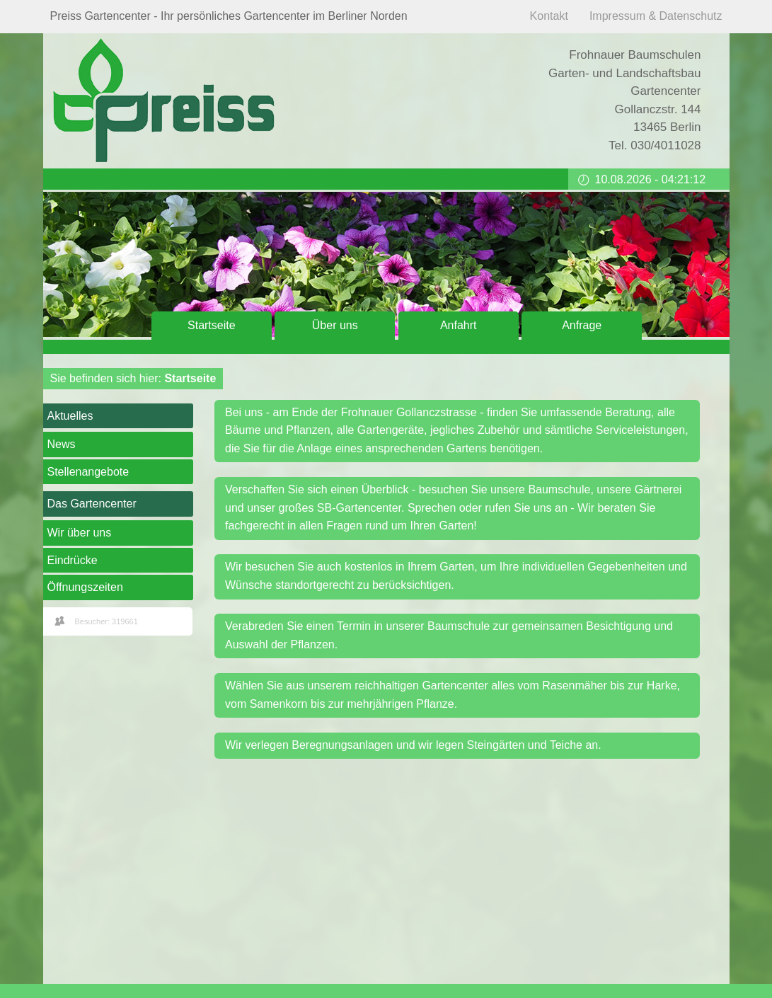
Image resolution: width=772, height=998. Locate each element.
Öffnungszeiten (85, 587)
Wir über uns (79, 533)
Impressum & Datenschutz (655, 16)
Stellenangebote (88, 472)
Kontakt (549, 16)
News (61, 444)
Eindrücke (72, 560)
